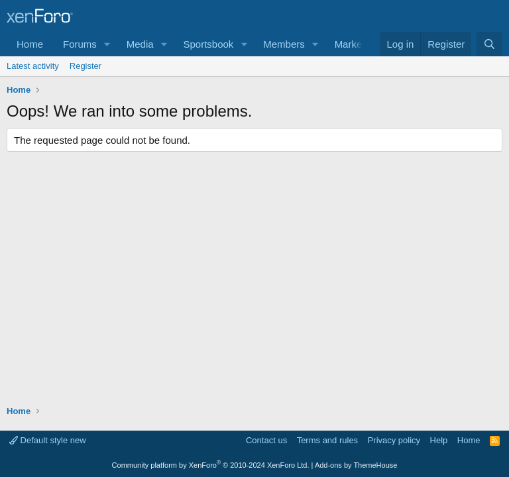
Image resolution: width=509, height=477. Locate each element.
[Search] (489, 44)
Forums (80, 44)
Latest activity (33, 66)
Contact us (266, 440)
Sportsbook (208, 44)
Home (30, 44)
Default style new (47, 440)
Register (85, 66)
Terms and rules (327, 440)
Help (439, 440)
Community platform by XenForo (211, 465)
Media (140, 44)
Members (284, 44)
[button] (107, 44)
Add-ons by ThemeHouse (356, 465)
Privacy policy (394, 440)
